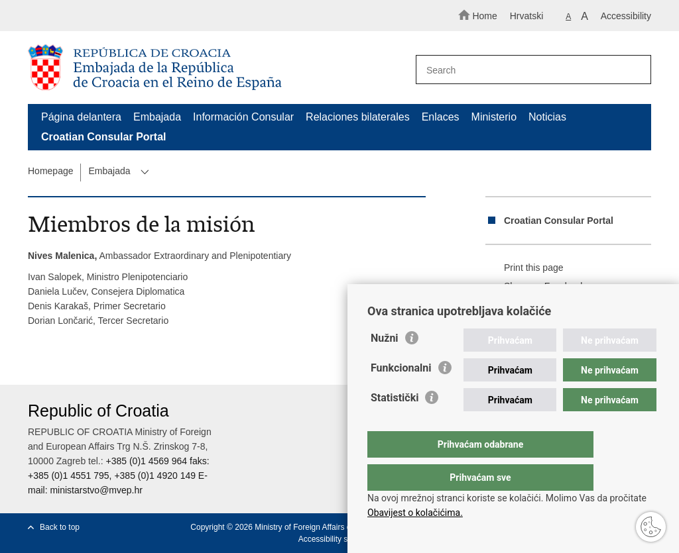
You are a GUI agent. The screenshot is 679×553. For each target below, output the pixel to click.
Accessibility (626, 16)
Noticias (547, 117)
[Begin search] (635, 70)
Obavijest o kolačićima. (415, 512)
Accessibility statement (338, 539)
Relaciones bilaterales (358, 117)
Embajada (157, 117)
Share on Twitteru (530, 305)
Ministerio (494, 117)
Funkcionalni (401, 394)
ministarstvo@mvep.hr (96, 490)
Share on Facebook (535, 287)
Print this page (524, 268)
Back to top (60, 527)
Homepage (51, 171)
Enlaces (441, 117)
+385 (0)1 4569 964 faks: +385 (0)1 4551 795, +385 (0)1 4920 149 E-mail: (119, 475)
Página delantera (81, 117)
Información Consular (243, 117)
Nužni (385, 364)
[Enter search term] (528, 70)
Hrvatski (527, 16)
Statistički (394, 424)
